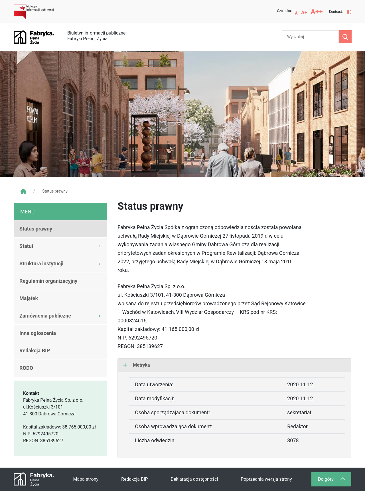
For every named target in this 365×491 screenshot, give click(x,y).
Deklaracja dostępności (194, 479)
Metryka (136, 365)
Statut (26, 246)
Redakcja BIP (34, 350)
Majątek (28, 298)
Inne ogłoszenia (37, 333)
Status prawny (35, 229)
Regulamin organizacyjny (48, 281)
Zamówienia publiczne (45, 316)
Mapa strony (85, 479)
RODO (26, 368)
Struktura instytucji (41, 263)
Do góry (334, 480)
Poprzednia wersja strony (266, 479)
